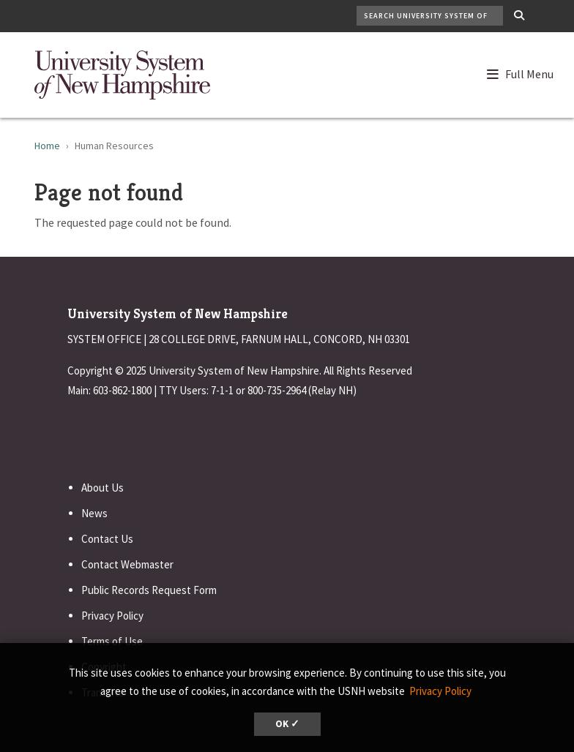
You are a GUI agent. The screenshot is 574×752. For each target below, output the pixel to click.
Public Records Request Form (149, 590)
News (94, 513)
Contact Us (107, 539)
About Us (102, 488)
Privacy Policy (112, 616)
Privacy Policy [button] (440, 691)
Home (47, 145)
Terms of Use (112, 641)
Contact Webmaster (127, 564)
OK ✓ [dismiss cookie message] (287, 724)
